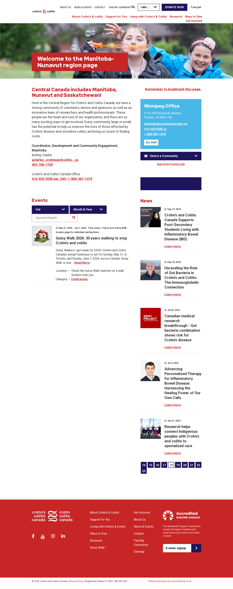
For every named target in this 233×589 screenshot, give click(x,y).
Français (196, 7)
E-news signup (176, 548)
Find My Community (120, 7)
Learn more (172, 246)
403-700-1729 (42, 165)
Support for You (116, 16)
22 (198, 465)
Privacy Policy (76, 581)
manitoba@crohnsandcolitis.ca (165, 124)
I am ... (145, 7)
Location (61, 270)
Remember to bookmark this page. (173, 89)
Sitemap (139, 551)
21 (191, 465)
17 (164, 465)
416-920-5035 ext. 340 (49, 179)
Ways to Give (193, 16)
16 (157, 465)
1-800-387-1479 (80, 179)
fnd (38, 209)
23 (143, 471)
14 (143, 465)
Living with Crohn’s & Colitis (148, 16)
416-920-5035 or (155, 129)
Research (176, 16)
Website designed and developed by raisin (170, 581)
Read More (82, 263)
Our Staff (151, 142)
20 (184, 465)
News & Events (83, 7)
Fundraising (79, 279)
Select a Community (164, 156)
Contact (99, 7)
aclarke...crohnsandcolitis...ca (55, 160)
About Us (65, 7)
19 (178, 465)
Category (61, 279)
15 (150, 465)
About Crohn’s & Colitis (104, 512)
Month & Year (83, 209)
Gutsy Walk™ (98, 547)
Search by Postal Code (171, 164)
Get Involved (194, 21)
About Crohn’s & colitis (87, 16)
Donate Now (174, 7)
